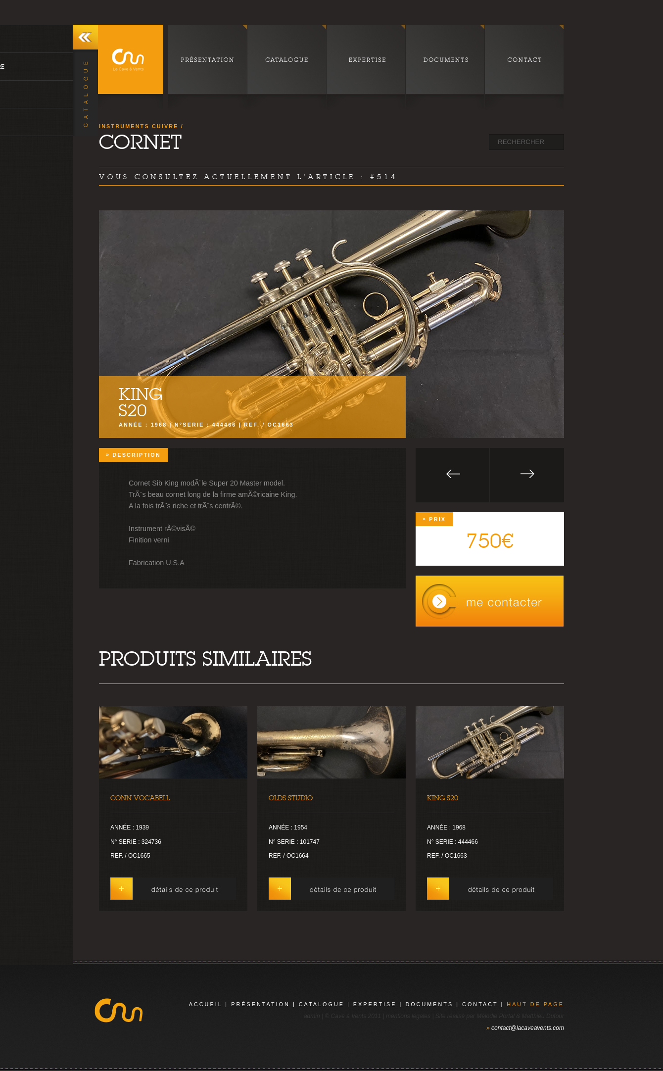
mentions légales (408, 1016)
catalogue (321, 1004)
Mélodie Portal (495, 1016)
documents (429, 1004)
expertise (375, 1004)
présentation (260, 1004)
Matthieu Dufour (543, 1016)
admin (312, 1016)
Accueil (206, 1004)
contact (480, 1004)
